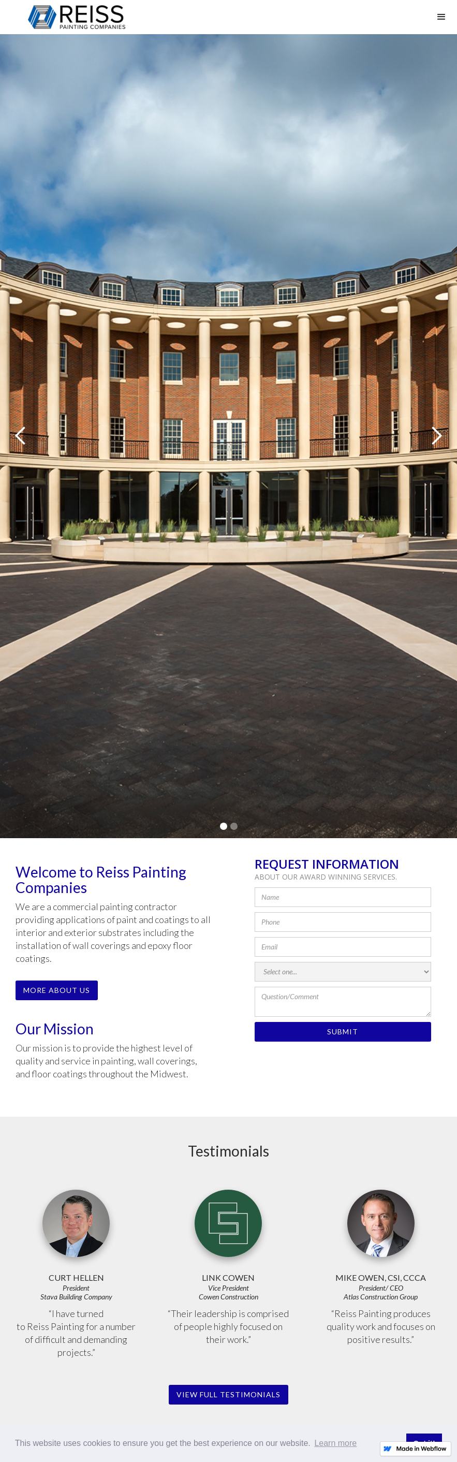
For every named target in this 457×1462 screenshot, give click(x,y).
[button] (441, 17)
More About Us (56, 990)
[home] (76, 17)
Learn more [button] (335, 1443)
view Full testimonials (228, 1394)
